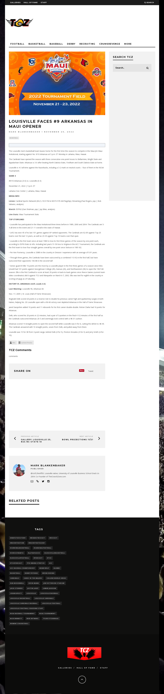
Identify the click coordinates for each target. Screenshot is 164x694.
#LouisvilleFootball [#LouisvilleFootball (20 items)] (19, 558)
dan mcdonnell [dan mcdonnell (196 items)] (17, 583)
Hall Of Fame (31, 2)
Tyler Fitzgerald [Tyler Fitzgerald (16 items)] (51, 619)
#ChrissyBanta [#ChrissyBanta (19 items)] (17, 553)
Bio (13, 343)
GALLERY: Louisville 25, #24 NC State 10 (36, 441)
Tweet (90, 371)
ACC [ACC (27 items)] (50, 563)
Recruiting (87, 44)
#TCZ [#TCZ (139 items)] (49, 558)
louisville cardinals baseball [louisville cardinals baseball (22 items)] (24, 604)
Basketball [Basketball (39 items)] (15, 573)
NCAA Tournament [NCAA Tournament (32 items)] (47, 614)
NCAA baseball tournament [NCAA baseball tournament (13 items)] (22, 614)
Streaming (76, 201)
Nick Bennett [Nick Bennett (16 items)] (16, 619)
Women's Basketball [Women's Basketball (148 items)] (19, 624)
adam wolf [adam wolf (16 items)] (44, 568)
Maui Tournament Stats (29, 214)
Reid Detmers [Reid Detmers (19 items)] (33, 619)
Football (17, 44)
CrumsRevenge (109, 44)
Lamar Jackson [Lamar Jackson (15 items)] (49, 588)
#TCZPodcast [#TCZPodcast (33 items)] (16, 563)
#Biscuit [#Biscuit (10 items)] (53, 538)
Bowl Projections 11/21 (77, 440)
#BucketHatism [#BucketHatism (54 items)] (17, 543)
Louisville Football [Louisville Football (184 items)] (51, 604)
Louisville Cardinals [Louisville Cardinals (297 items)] (44, 598)
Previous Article (30, 437)
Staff (44, 2)
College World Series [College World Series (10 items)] (56, 578)
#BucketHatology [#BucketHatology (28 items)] (37, 543)
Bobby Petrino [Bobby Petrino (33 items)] (31, 573)
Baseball (56, 44)
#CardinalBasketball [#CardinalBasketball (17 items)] (19, 548)
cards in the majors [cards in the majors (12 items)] (33, 578)
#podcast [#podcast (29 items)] (38, 558)
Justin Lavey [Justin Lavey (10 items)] (32, 588)
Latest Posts (26, 343)
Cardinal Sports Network (26, 201)
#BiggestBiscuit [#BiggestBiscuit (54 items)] (37, 538)
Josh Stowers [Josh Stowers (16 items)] (16, 588)
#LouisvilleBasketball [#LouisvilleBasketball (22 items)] (55, 553)
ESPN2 (19, 209)
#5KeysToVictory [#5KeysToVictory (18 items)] (18, 538)
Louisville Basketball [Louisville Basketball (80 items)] (20, 598)
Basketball (37, 44)
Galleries (15, 2)
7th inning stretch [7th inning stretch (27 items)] (36, 563)
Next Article (86, 437)
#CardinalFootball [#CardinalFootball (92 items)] (42, 548)
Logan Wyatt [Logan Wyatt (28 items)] (16, 593)
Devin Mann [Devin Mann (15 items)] (34, 583)
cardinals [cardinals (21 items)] (14, 578)
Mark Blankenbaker (25, 132)
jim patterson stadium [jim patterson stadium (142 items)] (53, 583)
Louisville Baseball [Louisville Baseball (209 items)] (49, 593)
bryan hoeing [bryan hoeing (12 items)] (48, 573)
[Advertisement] (112, 23)
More (128, 44)
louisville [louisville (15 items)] (31, 593)
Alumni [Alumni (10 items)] (57, 568)
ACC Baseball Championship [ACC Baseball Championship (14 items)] (22, 568)
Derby (71, 44)
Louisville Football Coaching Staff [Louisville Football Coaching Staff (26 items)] (26, 609)
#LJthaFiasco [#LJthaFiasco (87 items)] (34, 553)
